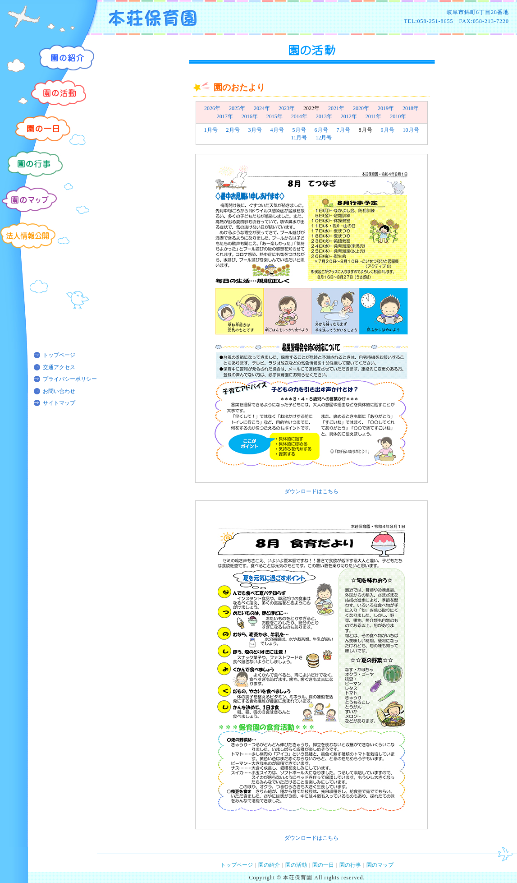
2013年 (324, 116)
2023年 (287, 108)
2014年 (299, 116)
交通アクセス (59, 367)
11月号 (299, 137)
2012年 (349, 116)
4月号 (277, 130)
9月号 (387, 130)
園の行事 (350, 865)
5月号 (299, 130)
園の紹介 (269, 865)
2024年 (262, 108)
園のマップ (379, 865)
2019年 (386, 108)
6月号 (321, 130)
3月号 (255, 130)
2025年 (237, 108)
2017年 (225, 116)
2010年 (398, 116)
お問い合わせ (59, 391)
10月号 (411, 130)
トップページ (59, 355)
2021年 (336, 108)
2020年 (361, 108)
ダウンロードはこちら (311, 491)
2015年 (274, 116)
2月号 (233, 130)
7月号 (343, 130)
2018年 (411, 108)
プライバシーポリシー (70, 379)
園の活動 (296, 865)
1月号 (211, 130)
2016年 (250, 116)
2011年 (374, 116)
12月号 (324, 137)
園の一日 (323, 865)
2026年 (212, 108)
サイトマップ (59, 403)
